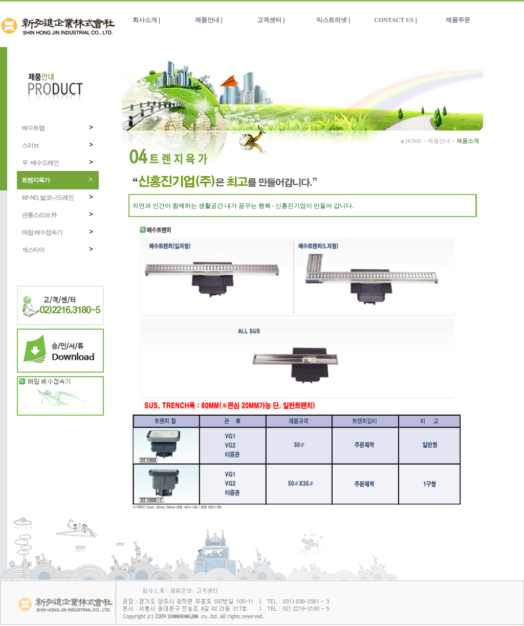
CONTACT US (393, 20)
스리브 (58, 145)
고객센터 (269, 20)
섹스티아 (58, 249)
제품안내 (207, 20)
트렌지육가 (57, 180)
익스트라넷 (331, 20)
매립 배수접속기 (58, 232)
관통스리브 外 (58, 215)
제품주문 (458, 20)
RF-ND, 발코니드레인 (58, 197)
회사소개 (145, 20)
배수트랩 (58, 128)
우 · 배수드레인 (58, 162)
